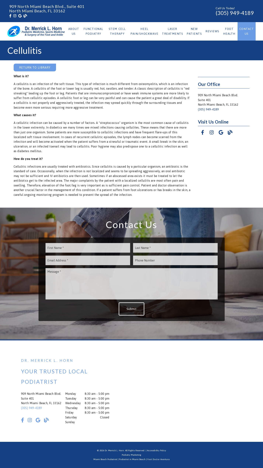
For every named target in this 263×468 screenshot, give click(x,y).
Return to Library (34, 67)
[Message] (132, 283)
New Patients (194, 31)
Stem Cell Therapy (117, 31)
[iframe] (198, 391)
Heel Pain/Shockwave (144, 31)
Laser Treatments (172, 31)
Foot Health (229, 31)
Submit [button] (131, 309)
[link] (10, 16)
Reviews (212, 31)
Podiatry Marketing (131, 455)
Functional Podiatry (93, 31)
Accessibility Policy (156, 450)
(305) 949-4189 (235, 13)
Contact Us (246, 31)
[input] (88, 248)
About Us (73, 31)
